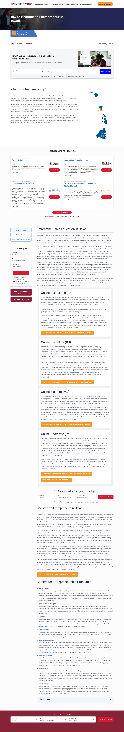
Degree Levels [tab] (21, 230)
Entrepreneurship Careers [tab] (21, 240)
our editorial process (108, 45)
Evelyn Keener (109, 43)
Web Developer (43, 630)
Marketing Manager (45, 656)
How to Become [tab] (21, 235)
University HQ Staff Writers (24, 43)
